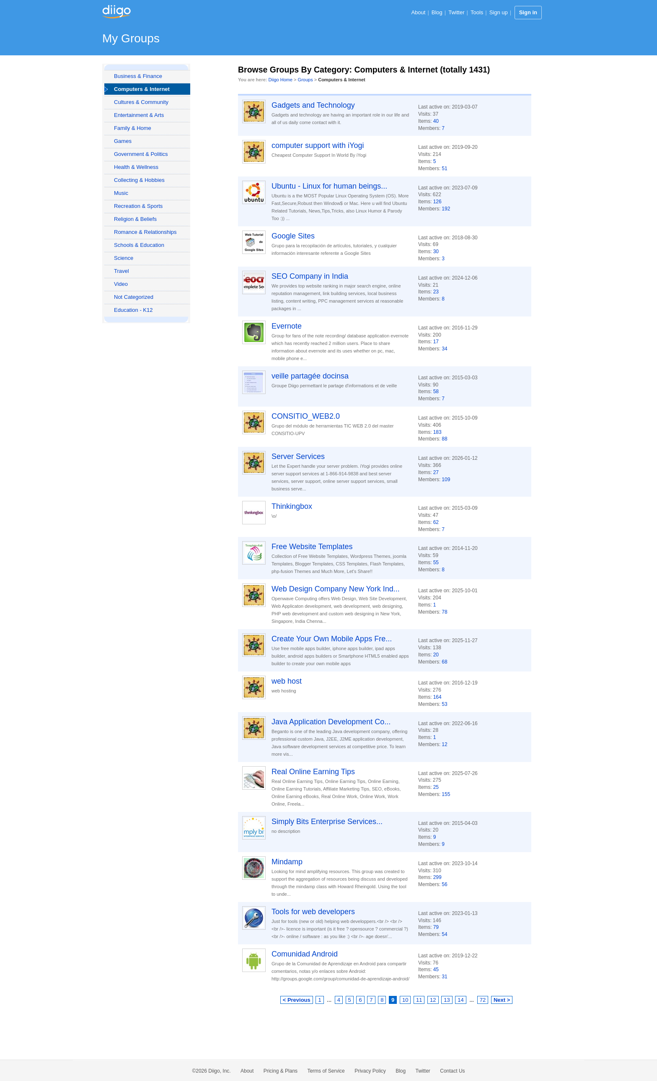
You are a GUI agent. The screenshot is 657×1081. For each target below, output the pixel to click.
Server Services (298, 456)
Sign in (528, 12)
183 (437, 432)
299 (437, 877)
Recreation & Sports (138, 206)
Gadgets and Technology (313, 105)
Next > (502, 1000)
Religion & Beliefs (135, 219)
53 (444, 704)
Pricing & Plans (280, 1071)
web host (287, 681)
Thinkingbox (292, 506)
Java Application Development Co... (331, 722)
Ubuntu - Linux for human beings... (329, 186)
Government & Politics (141, 154)
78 (444, 612)
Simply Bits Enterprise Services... (327, 821)
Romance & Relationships (145, 232)
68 (444, 662)
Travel (121, 271)
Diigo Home (280, 79)
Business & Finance (138, 76)
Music (121, 193)
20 (436, 655)
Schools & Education (139, 245)
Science (123, 258)
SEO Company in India (310, 276)
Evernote (287, 326)
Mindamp (287, 862)
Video (121, 284)
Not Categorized (133, 297)
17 (436, 342)
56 (444, 884)
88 (444, 439)
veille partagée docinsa (310, 376)
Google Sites (293, 236)
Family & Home (132, 128)
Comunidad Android (305, 954)
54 (444, 934)
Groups (305, 79)
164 (437, 697)
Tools (477, 12)
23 (436, 292)
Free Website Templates (312, 546)
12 (444, 744)
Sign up (498, 12)
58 (436, 391)
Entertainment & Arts (139, 115)
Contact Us (452, 1071)
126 (437, 202)
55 (436, 562)
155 (446, 794)
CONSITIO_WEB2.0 (306, 416)
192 (446, 209)
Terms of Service (325, 1071)
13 (447, 1000)
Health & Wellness (136, 167)
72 (483, 1000)
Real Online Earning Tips (313, 771)
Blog (437, 12)
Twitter (456, 12)
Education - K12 (133, 310)
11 (419, 1000)
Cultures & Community (141, 102)
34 (444, 349)
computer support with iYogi (318, 145)
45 (436, 969)
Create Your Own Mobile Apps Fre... (332, 639)
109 (446, 479)
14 (460, 1000)
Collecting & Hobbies (139, 180)
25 (436, 787)
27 (436, 472)
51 (444, 168)
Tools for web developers (313, 911)
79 (436, 927)
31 (444, 977)
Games (123, 141)
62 (436, 522)
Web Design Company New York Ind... (336, 589)
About (418, 12)
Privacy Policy (370, 1071)
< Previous (296, 1000)
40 (436, 121)
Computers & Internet (142, 89)
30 (436, 251)
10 (405, 1000)
